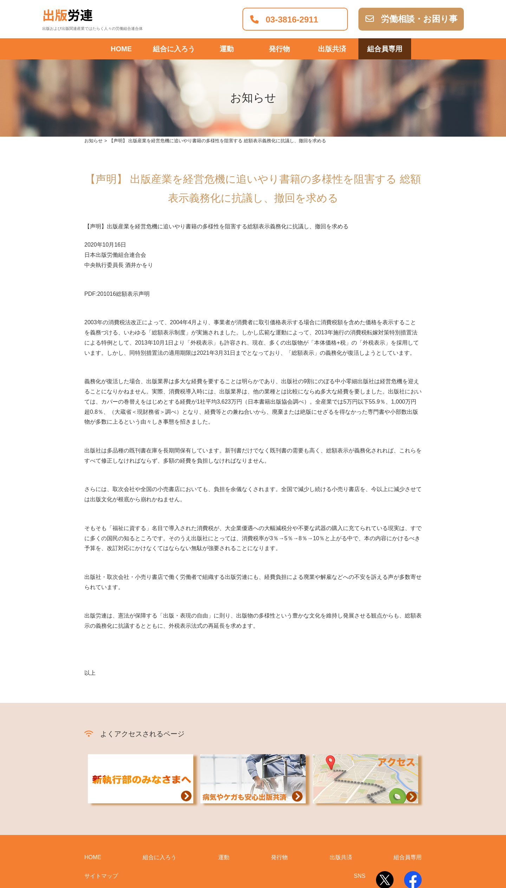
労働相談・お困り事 (411, 19)
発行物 (279, 790)
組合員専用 (384, 49)
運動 (223, 790)
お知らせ (93, 73)
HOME (121, 49)
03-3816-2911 (284, 19)
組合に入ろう (174, 49)
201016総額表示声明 (123, 226)
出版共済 (332, 49)
